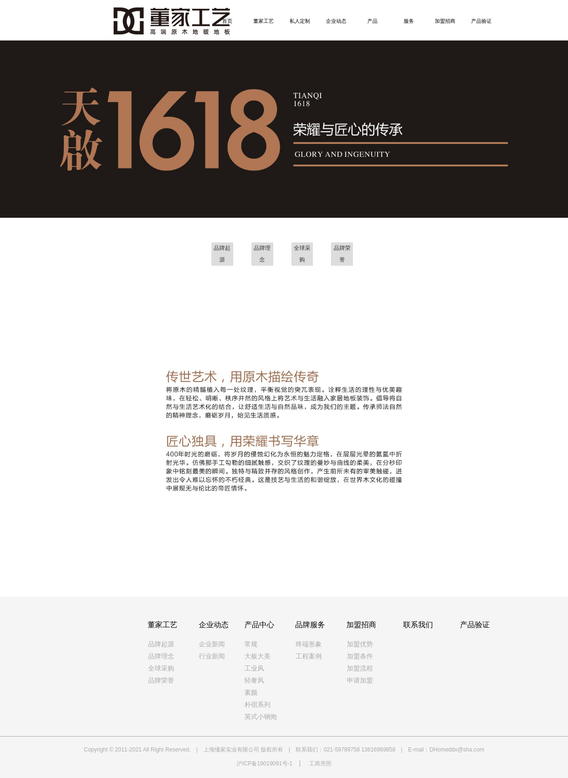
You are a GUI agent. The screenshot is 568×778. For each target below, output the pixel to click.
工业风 (254, 668)
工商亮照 (320, 763)
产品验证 (481, 21)
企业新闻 (212, 644)
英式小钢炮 (260, 716)
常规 (250, 644)
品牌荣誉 (161, 680)
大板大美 (257, 656)
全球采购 (161, 668)
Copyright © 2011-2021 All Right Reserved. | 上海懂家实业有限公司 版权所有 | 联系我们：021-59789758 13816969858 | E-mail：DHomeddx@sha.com (284, 749)
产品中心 (259, 625)
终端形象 (309, 644)
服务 (409, 21)
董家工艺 (263, 21)
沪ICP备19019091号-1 (264, 763)
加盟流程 (360, 668)
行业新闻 (212, 656)
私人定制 (300, 21)
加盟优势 (360, 644)
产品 (372, 21)
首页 (227, 21)
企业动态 (336, 21)
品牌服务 (310, 625)
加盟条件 (360, 656)
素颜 (250, 692)
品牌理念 (161, 656)
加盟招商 (445, 21)
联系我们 (418, 625)
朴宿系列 (257, 704)
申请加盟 (360, 680)
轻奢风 (254, 680)
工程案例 (309, 656)
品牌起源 (161, 644)
